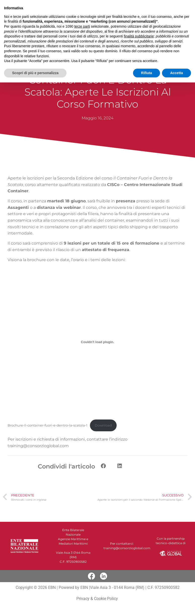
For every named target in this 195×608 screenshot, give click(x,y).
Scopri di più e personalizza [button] (35, 598)
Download (103, 425)
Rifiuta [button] (146, 598)
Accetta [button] (176, 598)
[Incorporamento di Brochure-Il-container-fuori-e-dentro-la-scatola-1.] (97, 342)
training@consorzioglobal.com (38, 445)
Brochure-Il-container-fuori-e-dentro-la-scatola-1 (47, 425)
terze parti (82, 552)
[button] (113, 7)
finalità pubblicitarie (139, 562)
